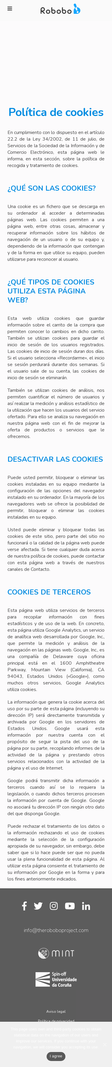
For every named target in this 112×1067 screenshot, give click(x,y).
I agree (56, 1056)
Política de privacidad (56, 1021)
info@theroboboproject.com (56, 930)
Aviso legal (56, 1011)
